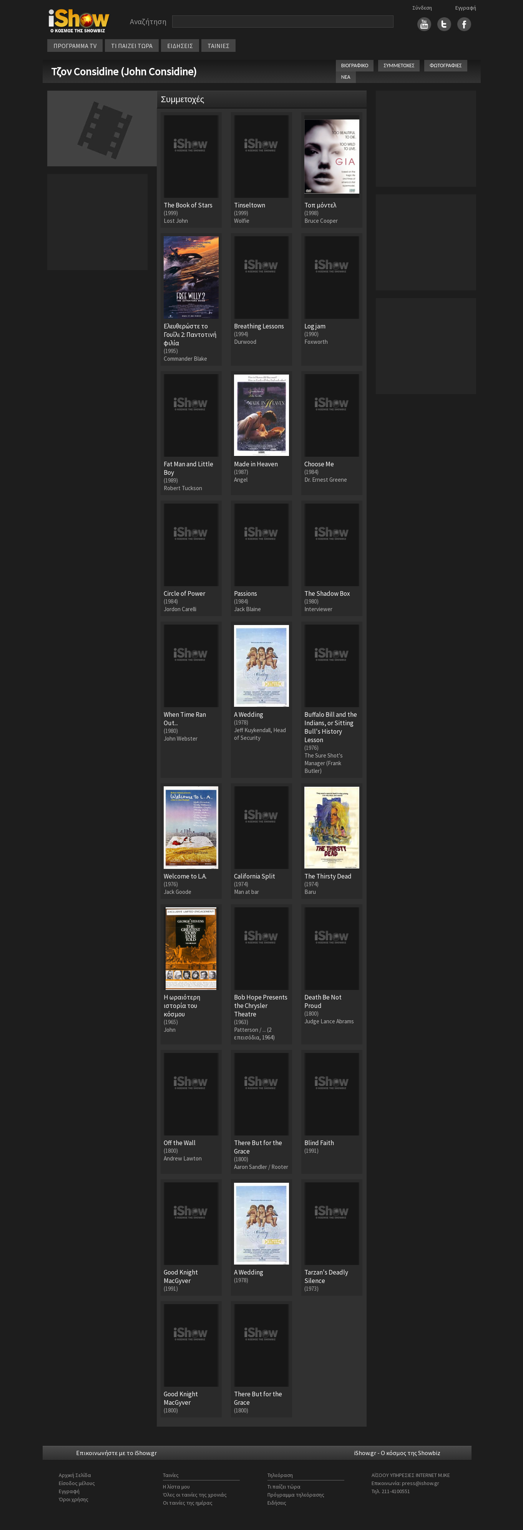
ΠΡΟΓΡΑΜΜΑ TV (74, 46)
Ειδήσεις (276, 1502)
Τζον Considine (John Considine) (124, 71)
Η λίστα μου (176, 1486)
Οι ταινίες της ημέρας (188, 1502)
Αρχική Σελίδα (75, 1475)
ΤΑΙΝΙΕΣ (218, 46)
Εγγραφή (465, 7)
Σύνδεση (422, 7)
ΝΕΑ (345, 77)
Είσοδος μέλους (77, 1483)
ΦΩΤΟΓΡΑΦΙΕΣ (446, 65)
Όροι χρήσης (73, 1499)
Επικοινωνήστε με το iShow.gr (116, 1453)
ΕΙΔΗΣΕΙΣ (180, 46)
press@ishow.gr (420, 1483)
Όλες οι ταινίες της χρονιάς (195, 1494)
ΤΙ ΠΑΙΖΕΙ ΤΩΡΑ (132, 46)
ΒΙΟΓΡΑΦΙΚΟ (355, 65)
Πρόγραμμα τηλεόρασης (295, 1494)
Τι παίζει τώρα (284, 1486)
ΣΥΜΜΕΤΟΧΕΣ (399, 65)
